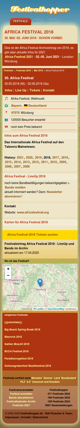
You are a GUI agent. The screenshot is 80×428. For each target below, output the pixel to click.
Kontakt (48, 90)
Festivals (20, 21)
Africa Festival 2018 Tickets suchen (32, 234)
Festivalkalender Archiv (21, 401)
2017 (55, 157)
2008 (8, 166)
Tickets (54, 21)
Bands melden (15, 187)
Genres (48, 378)
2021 (20, 157)
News (38, 21)
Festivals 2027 (21, 405)
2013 (26, 162)
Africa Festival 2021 (19, 57)
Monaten (36, 378)
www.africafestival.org (33, 212)
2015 (8, 162)
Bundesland (68, 378)
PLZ (22, 382)
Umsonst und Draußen (46, 382)
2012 (35, 162)
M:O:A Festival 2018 (16, 351)
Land (57, 378)
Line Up (20, 90)
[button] (40, 282)
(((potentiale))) (13, 322)
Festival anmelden (21, 394)
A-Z (28, 382)
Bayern (16, 105)
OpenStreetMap (56, 309)
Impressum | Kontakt (18, 417)
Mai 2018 (38, 71)
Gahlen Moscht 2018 (16, 344)
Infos (8, 90)
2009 (62, 162)
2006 (26, 166)
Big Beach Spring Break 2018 (22, 329)
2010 (53, 162)
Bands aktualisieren (21, 397)
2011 (44, 162)
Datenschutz (40, 417)
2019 (38, 157)
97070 (15, 112)
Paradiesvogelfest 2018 (18, 358)
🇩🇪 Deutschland (35, 105)
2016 (64, 157)
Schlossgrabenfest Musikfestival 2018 (27, 366)
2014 (17, 162)
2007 (17, 166)
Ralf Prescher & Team (58, 413)
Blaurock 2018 (13, 337)
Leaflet (38, 309)
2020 (29, 157)
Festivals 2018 (23, 71)
